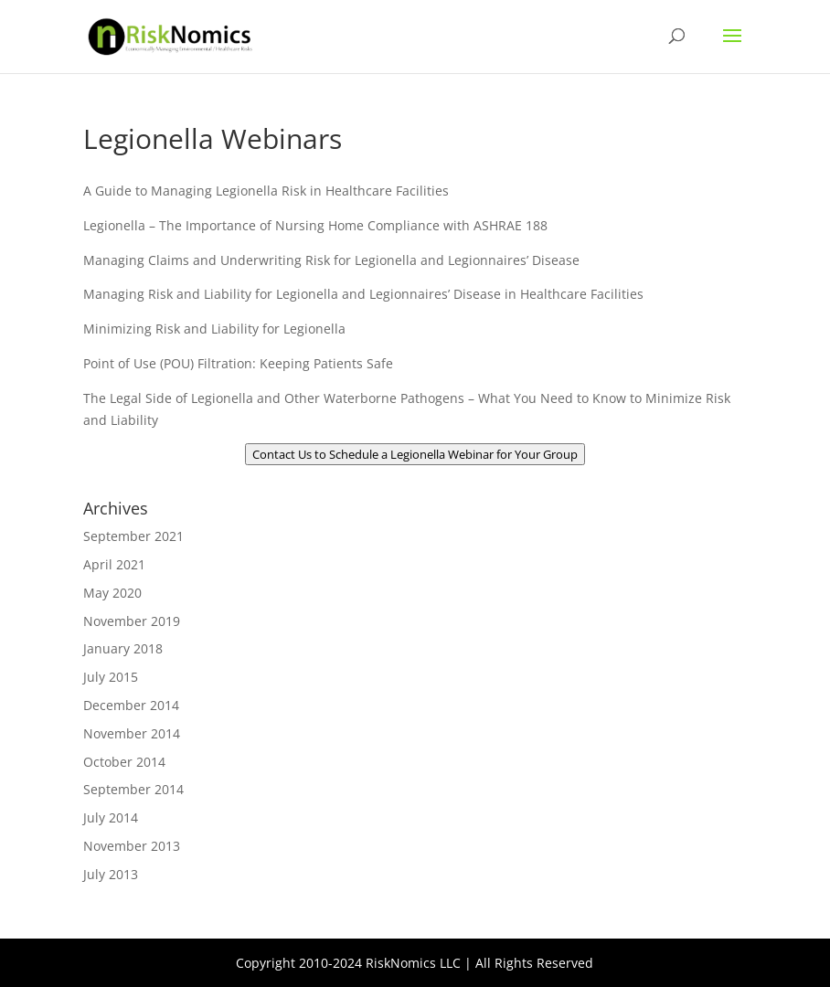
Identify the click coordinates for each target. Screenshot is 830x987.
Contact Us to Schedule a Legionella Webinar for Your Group (415, 454)
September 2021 (133, 536)
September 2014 (133, 789)
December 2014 (131, 705)
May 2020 (112, 592)
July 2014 (110, 817)
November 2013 (131, 845)
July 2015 (110, 676)
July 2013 (110, 874)
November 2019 (131, 621)
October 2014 (124, 761)
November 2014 (131, 733)
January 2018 (123, 648)
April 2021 (114, 564)
